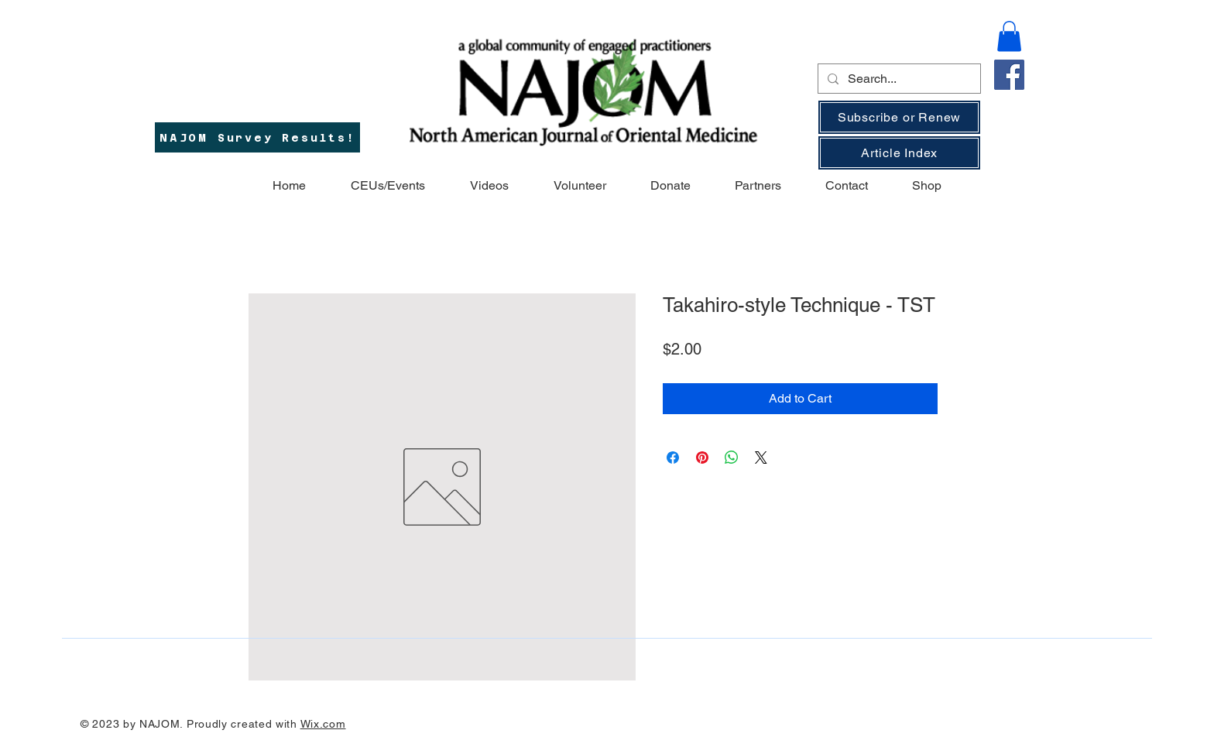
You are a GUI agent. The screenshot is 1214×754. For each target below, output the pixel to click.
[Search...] (898, 79)
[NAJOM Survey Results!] (257, 137)
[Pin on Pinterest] (702, 457)
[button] (1009, 36)
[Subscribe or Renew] (899, 117)
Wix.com (323, 724)
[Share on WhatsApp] (731, 457)
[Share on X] (761, 457)
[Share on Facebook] (673, 457)
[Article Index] (899, 152)
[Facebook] (1009, 75)
